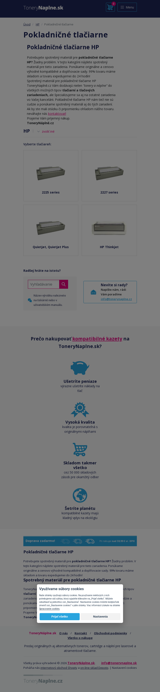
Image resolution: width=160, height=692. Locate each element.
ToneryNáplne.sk (81, 663)
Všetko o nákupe (80, 638)
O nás (63, 633)
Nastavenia (100, 616)
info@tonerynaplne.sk (119, 663)
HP (38, 24)
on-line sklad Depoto (94, 668)
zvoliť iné (48, 131)
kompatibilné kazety (97, 339)
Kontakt (81, 633)
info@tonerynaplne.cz (116, 299)
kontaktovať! (57, 113)
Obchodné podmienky (110, 633)
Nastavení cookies (124, 668)
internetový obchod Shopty (59, 668)
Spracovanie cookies (49, 609)
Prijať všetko (59, 616)
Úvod (26, 24)
